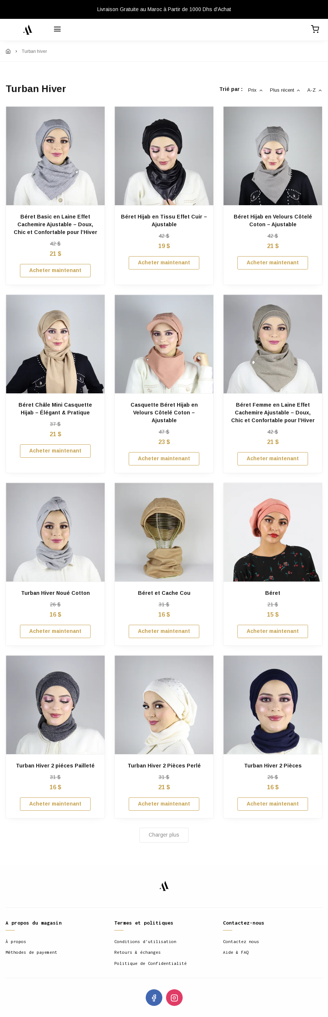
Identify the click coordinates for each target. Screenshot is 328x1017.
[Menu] (57, 29)
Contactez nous (241, 941)
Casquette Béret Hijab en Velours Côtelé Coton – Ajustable (164, 412)
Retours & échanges (137, 952)
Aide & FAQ (236, 952)
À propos (16, 941)
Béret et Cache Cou (164, 593)
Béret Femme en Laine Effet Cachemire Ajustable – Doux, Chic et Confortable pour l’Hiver (273, 412)
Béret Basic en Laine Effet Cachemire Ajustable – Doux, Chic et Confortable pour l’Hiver (55, 224)
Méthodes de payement (31, 952)
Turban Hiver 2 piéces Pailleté (55, 766)
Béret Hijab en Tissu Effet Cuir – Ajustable (164, 220)
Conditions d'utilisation (145, 941)
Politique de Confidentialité (150, 963)
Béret (272, 593)
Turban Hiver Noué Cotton (55, 593)
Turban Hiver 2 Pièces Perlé (164, 766)
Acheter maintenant (55, 270)
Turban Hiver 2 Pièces (273, 766)
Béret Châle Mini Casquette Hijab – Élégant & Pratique (55, 409)
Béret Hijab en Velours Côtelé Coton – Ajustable (273, 220)
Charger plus (164, 835)
